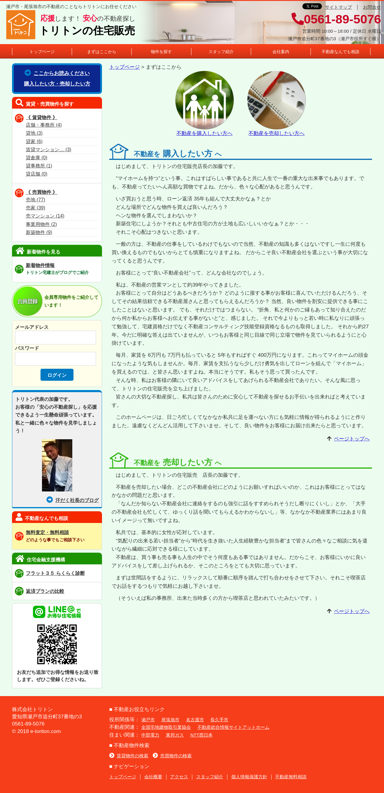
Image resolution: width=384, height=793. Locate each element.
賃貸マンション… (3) (48, 149)
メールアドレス (32, 327)
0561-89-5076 (336, 19)
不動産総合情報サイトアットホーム (233, 727)
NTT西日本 (201, 734)
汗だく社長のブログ (72, 500)
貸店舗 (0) (36, 173)
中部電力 (150, 734)
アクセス (179, 776)
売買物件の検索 (172, 755)
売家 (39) (35, 207)
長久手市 (219, 719)
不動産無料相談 (291, 776)
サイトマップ (338, 7)
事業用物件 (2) (41, 224)
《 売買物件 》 (41, 192)
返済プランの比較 (45, 591)
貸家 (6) (34, 141)
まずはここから (101, 51)
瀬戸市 (148, 719)
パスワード (27, 348)
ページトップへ (352, 439)
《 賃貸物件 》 (41, 117)
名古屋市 (195, 719)
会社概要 (153, 776)
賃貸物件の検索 (128, 755)
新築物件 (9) (39, 232)
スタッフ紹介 (221, 51)
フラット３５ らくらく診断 (55, 573)
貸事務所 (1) (39, 165)
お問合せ (372, 7)
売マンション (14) (45, 215)
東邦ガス (175, 734)
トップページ (42, 51)
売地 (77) (35, 199)
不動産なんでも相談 (340, 51)
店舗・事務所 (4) (44, 125)
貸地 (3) (34, 133)
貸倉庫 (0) (36, 157)
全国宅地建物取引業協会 (166, 727)
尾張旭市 (170, 719)
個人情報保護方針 (249, 776)
